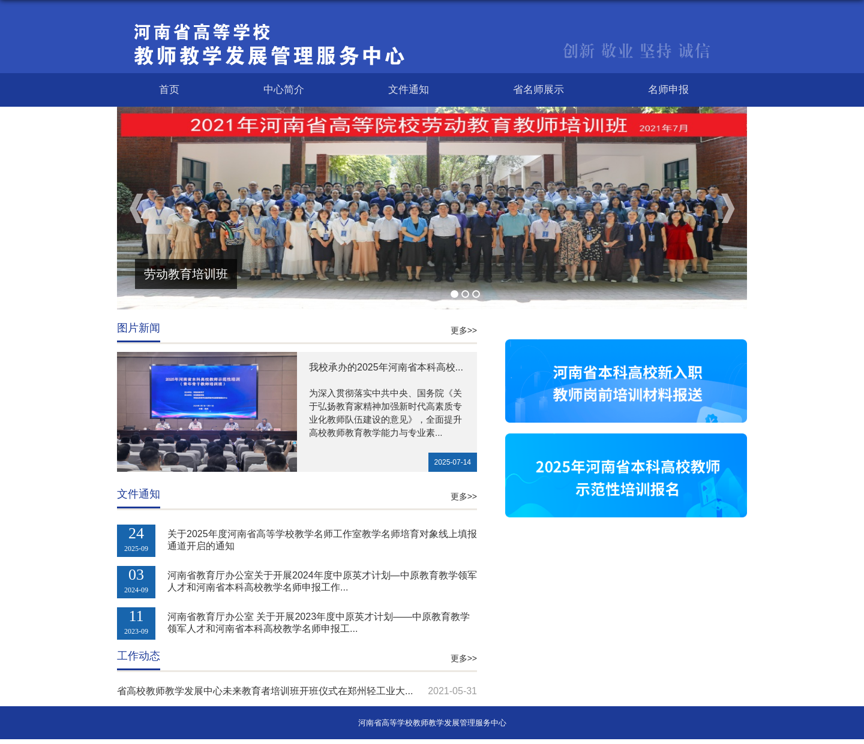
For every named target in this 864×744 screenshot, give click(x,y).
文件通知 (408, 89)
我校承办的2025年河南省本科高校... (386, 367)
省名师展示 (538, 89)
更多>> (464, 330)
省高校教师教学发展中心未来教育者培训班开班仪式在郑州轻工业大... (265, 691)
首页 (169, 89)
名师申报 (668, 89)
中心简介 (283, 89)
